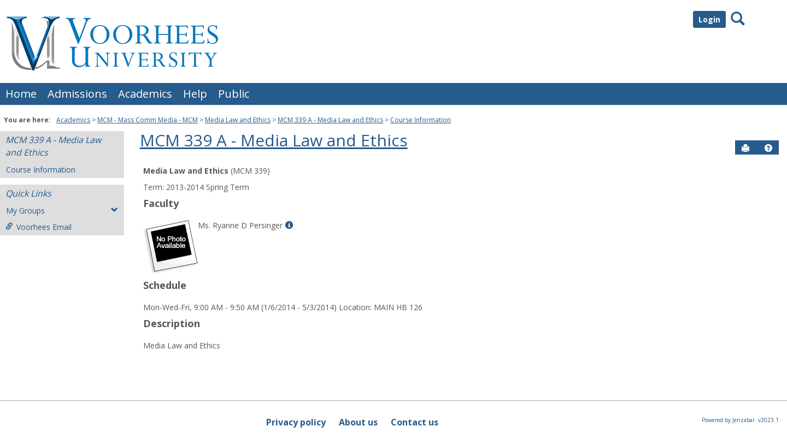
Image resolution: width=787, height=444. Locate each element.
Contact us (414, 422)
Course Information (420, 120)
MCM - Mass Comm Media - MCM (147, 120)
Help (195, 93)
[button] (768, 148)
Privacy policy (296, 422)
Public (233, 93)
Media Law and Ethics (238, 120)
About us (358, 422)
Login (709, 19)
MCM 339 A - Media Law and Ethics (330, 120)
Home (21, 93)
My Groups (62, 210)
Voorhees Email (38, 227)
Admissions (77, 93)
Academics (145, 93)
